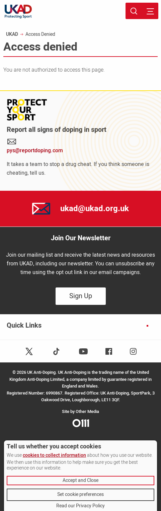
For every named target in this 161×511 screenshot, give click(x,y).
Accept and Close (80, 480)
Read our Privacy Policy (80, 506)
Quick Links (24, 325)
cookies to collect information (54, 455)
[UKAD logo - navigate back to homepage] (18, 11)
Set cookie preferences (80, 494)
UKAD (12, 34)
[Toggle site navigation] (150, 11)
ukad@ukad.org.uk (94, 209)
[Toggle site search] (134, 11)
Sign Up (80, 296)
